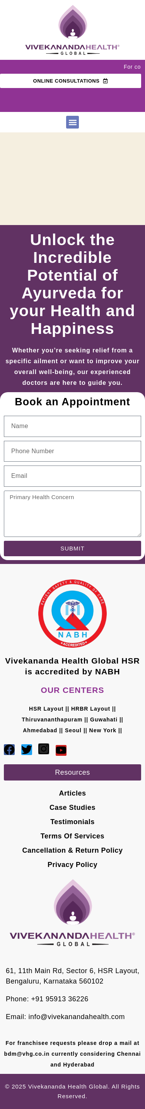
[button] (72, 122)
